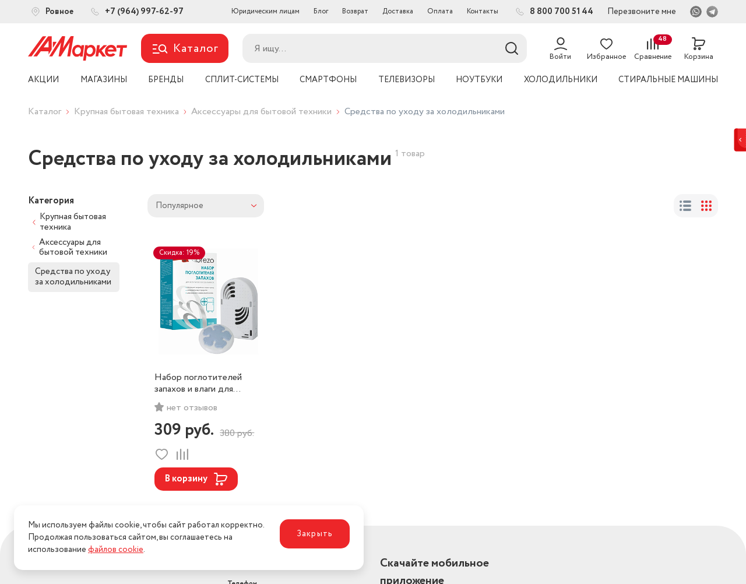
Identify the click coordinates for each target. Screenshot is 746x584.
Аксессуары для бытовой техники (261, 111)
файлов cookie (115, 549)
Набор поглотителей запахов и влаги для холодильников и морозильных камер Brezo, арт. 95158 (198, 383)
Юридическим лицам (265, 11)
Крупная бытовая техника (126, 111)
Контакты (482, 11)
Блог (321, 11)
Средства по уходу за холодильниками (73, 276)
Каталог (44, 111)
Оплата (440, 11)
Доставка (397, 11)
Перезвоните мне (641, 12)
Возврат (355, 11)
